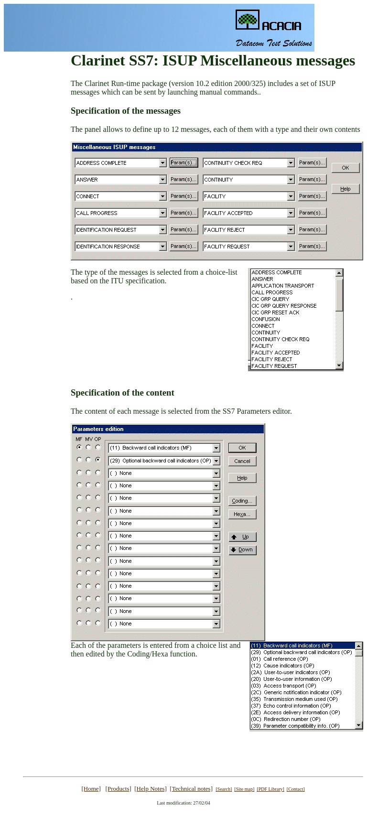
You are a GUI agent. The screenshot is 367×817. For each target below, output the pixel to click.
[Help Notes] (150, 788)
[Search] (224, 789)
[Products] (118, 788)
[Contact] (296, 789)
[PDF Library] (270, 789)
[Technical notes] (191, 788)
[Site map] (244, 789)
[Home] (90, 788)
